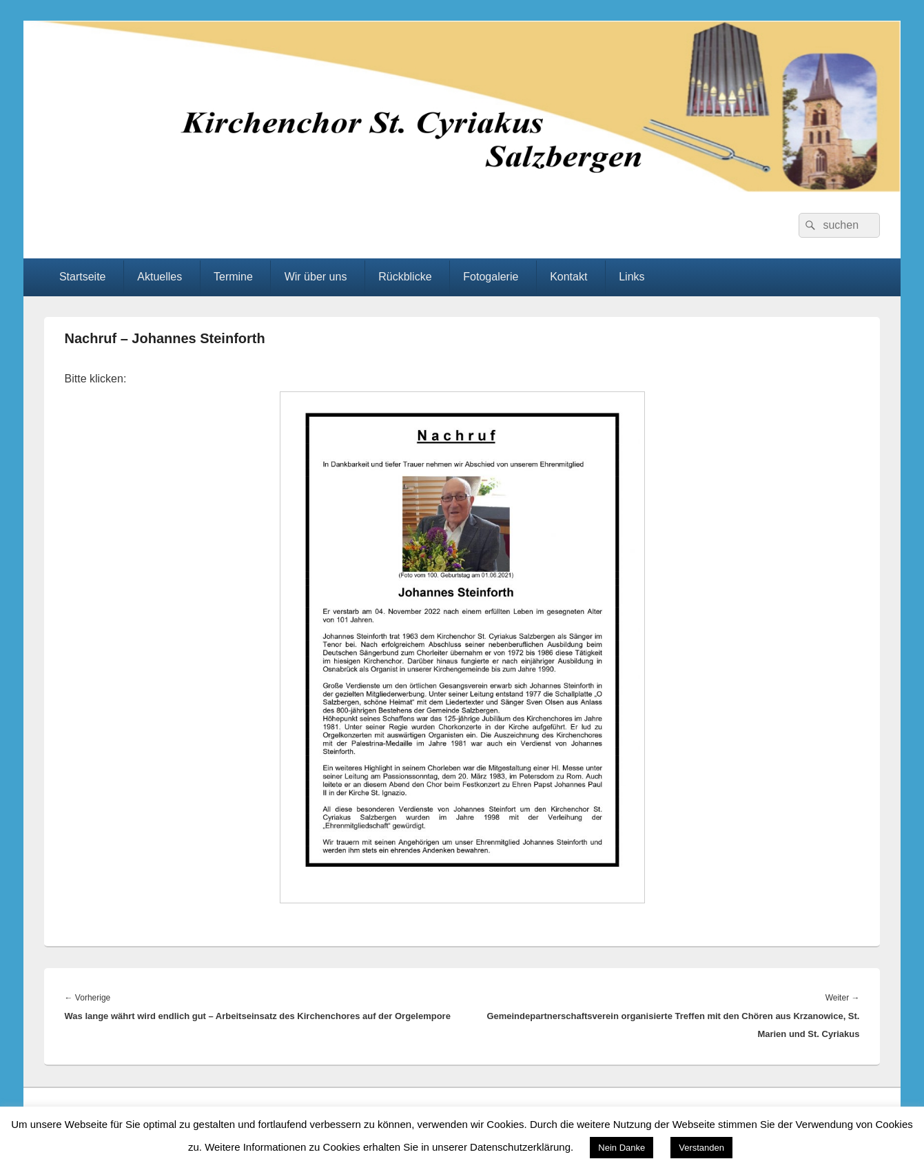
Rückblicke (404, 277)
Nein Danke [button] (621, 1147)
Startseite (82, 277)
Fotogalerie (490, 277)
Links (631, 277)
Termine (233, 277)
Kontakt (568, 277)
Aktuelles (159, 277)
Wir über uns (316, 277)
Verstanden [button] (701, 1147)
